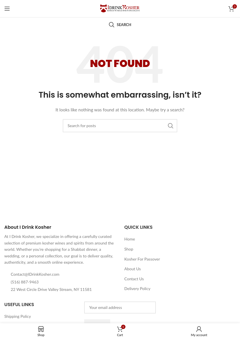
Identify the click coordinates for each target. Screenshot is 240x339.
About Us (132, 268)
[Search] (120, 24)
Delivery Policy (137, 288)
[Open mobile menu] (7, 8)
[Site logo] (120, 8)
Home (129, 238)
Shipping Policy (17, 316)
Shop (128, 249)
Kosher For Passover (142, 259)
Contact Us (134, 278)
